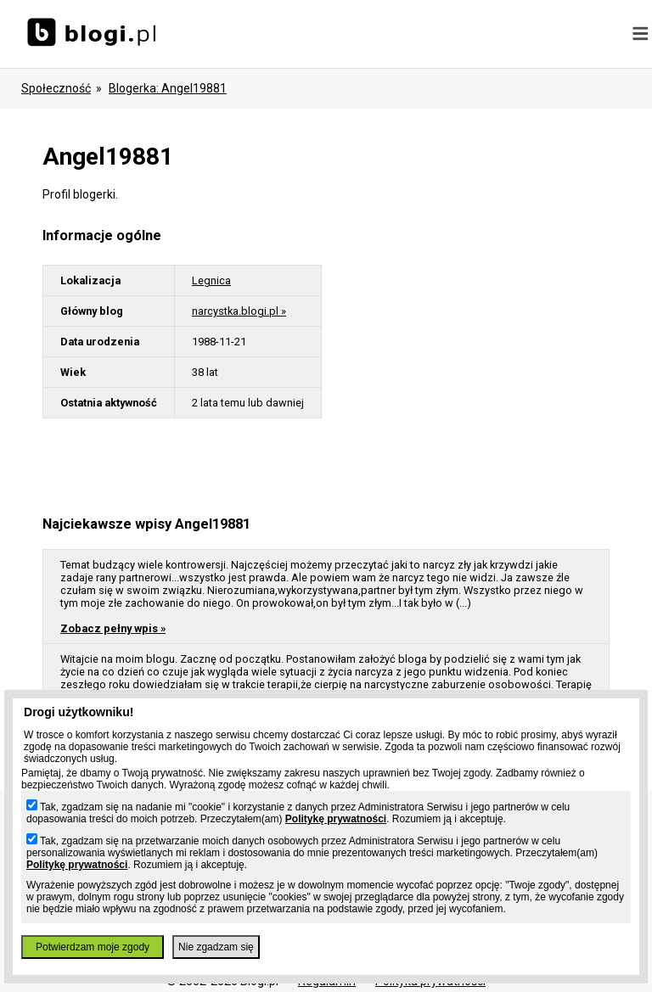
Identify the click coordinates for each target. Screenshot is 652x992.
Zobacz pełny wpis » (113, 628)
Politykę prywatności (335, 819)
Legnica (211, 280)
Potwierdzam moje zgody (92, 947)
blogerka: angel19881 (168, 88)
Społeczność (56, 88)
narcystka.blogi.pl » (239, 311)
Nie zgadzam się (216, 947)
